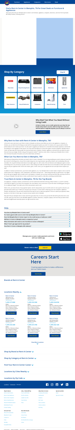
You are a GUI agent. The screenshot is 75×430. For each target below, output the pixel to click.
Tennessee (12, 378)
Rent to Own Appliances (9, 388)
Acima (22, 415)
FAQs (22, 396)
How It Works (24, 393)
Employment (41, 388)
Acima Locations (42, 398)
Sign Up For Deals (59, 388)
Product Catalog (7, 401)
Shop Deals (10, 87)
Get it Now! (23, 406)
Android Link (65, 234)
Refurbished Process (8, 398)
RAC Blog (40, 401)
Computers (37, 104)
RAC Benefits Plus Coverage (27, 413)
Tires (64, 104)
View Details (11, 313)
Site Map (6, 415)
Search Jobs (38, 274)
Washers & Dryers (37, 87)
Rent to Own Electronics (9, 393)
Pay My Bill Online (7, 418)
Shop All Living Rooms (24, 87)
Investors (40, 391)
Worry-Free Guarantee (8, 406)
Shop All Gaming (51, 104)
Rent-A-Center (10, 296)
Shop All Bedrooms (24, 104)
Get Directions (9, 300)
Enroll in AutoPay (24, 388)
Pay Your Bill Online (25, 386)
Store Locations (42, 396)
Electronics (51, 87)
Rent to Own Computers (9, 391)
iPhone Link (65, 239)
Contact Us (6, 411)
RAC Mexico (23, 411)
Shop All (62, 72)
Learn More (42, 132)
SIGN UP (45, 248)
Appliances (64, 87)
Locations (6, 378)
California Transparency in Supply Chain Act (35, 423)
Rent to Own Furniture (8, 386)
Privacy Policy (7, 423)
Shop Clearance (11, 104)
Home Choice (24, 408)
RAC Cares (41, 393)
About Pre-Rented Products (9, 396)
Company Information (43, 386)
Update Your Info (24, 391)
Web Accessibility (14, 423)
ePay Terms (22, 423)
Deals (57, 386)
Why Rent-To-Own (7, 408)
